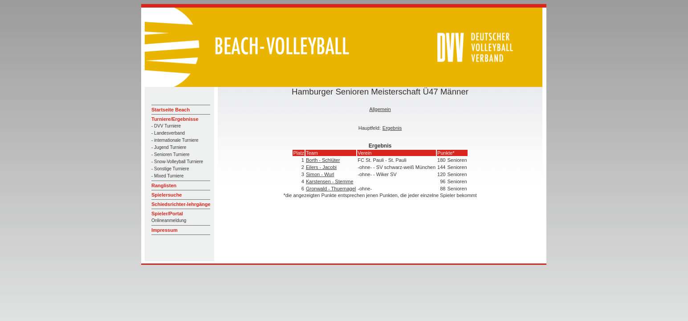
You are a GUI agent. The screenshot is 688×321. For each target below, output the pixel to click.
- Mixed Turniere (167, 175)
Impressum (164, 230)
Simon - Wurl (320, 174)
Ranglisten (163, 185)
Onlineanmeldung (168, 220)
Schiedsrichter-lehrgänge (181, 204)
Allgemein (380, 109)
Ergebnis (392, 128)
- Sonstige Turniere (170, 168)
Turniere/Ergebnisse (175, 119)
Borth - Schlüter (323, 160)
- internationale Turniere (175, 140)
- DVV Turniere (166, 125)
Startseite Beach (170, 109)
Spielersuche (166, 195)
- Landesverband (168, 133)
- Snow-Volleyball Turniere (177, 161)
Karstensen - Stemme (329, 181)
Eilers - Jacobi (321, 167)
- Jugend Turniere (168, 147)
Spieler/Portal (167, 213)
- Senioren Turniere (170, 154)
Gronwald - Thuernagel (331, 188)
